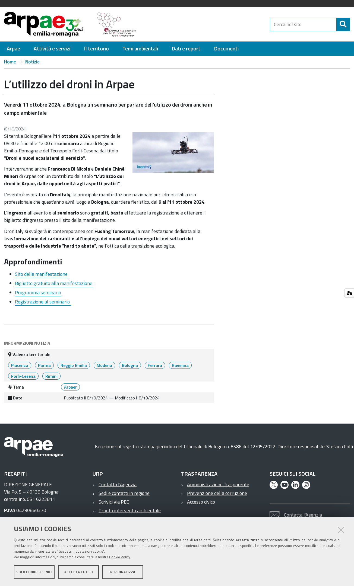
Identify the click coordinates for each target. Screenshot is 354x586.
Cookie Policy (119, 557)
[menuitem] (13, 48)
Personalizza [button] (122, 572)
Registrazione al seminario (43, 301)
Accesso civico (201, 501)
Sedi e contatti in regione (124, 493)
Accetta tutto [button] (78, 572)
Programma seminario (38, 292)
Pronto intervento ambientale (130, 510)
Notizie (32, 61)
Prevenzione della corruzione (217, 493)
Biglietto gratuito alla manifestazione (53, 283)
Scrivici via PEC (114, 501)
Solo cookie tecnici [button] (34, 572)
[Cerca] (343, 24)
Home (10, 61)
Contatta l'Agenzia (118, 484)
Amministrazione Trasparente (218, 484)
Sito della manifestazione (41, 274)
